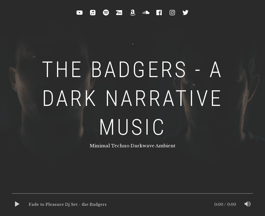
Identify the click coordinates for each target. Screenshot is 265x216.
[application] (132, 204)
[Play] (17, 204)
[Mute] (247, 204)
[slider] (132, 195)
